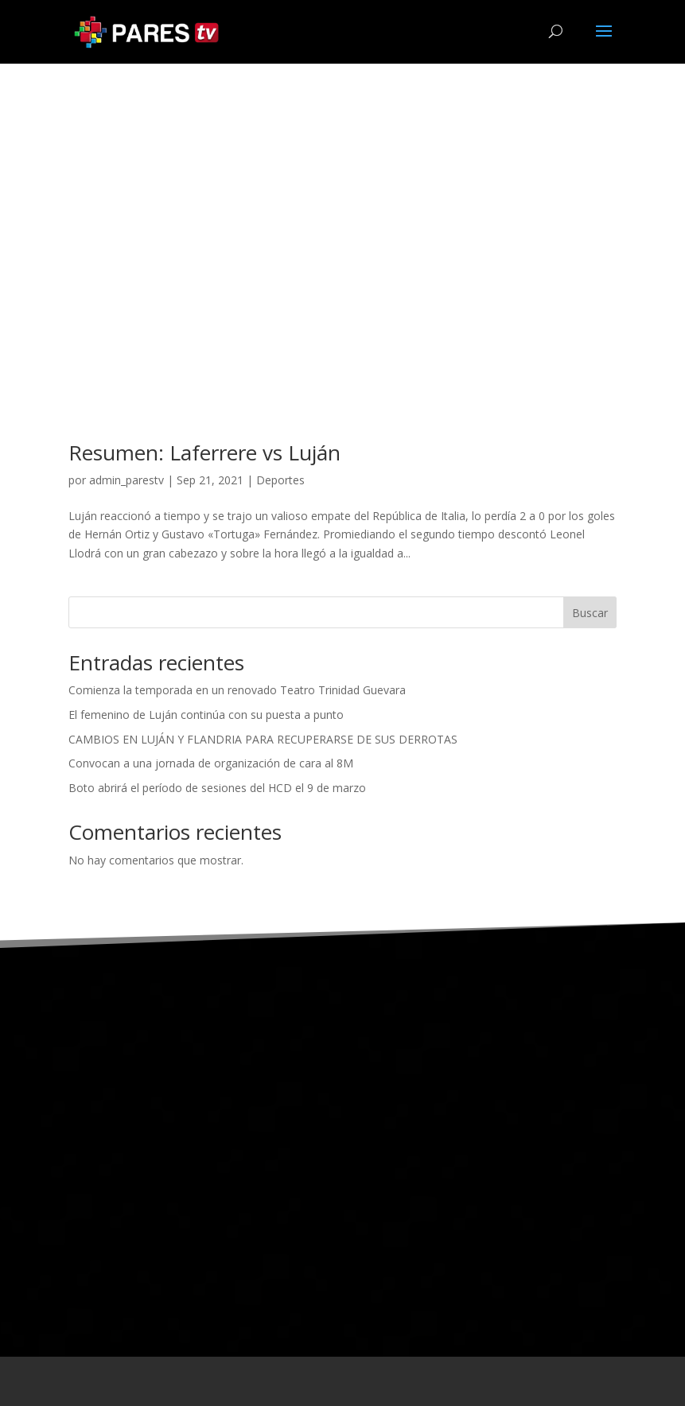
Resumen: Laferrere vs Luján (204, 452)
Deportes (280, 479)
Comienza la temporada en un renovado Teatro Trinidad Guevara (237, 689)
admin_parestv (126, 479)
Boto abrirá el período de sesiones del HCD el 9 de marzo (217, 787)
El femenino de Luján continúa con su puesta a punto (206, 714)
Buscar (590, 612)
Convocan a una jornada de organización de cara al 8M (210, 763)
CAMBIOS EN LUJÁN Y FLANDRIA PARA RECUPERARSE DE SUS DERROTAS (262, 739)
